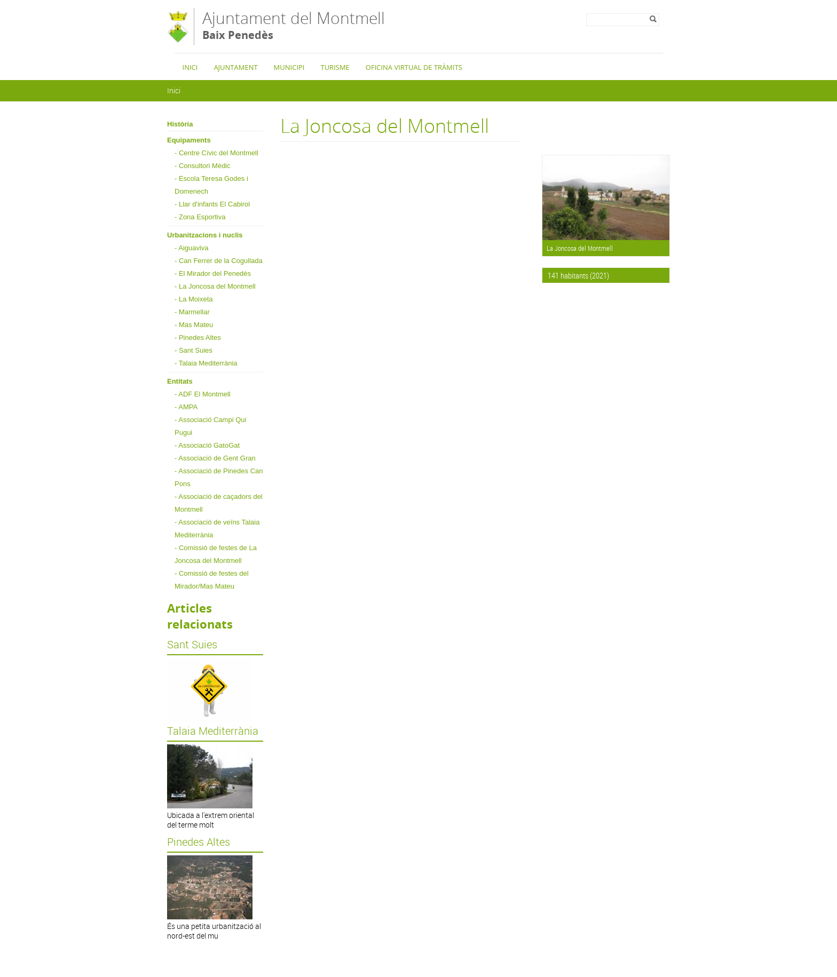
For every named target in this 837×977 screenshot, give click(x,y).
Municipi (289, 67)
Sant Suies (192, 645)
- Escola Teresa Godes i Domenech (211, 184)
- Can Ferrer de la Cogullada (219, 261)
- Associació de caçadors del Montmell (219, 503)
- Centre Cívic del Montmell (216, 153)
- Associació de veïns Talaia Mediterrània (217, 528)
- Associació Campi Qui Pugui (210, 426)
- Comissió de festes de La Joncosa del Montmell (216, 554)
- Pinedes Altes (198, 337)
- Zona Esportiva (200, 217)
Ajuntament (235, 67)
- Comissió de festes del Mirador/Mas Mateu (212, 579)
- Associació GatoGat (207, 445)
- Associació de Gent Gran (215, 458)
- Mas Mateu (194, 325)
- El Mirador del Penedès (213, 273)
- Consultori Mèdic (203, 166)
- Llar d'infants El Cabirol (212, 204)
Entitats (180, 381)
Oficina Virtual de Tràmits (414, 67)
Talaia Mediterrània (212, 731)
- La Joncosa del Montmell (215, 286)
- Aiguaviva (192, 248)
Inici (190, 67)
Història (180, 124)
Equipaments (189, 140)
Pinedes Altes (198, 842)
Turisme (334, 67)
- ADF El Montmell (203, 394)
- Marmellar (192, 312)
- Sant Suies (193, 350)
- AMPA (186, 407)
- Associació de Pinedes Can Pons (219, 477)
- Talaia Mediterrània (206, 363)
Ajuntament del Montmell (293, 25)
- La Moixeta (194, 299)
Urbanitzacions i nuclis (205, 235)
